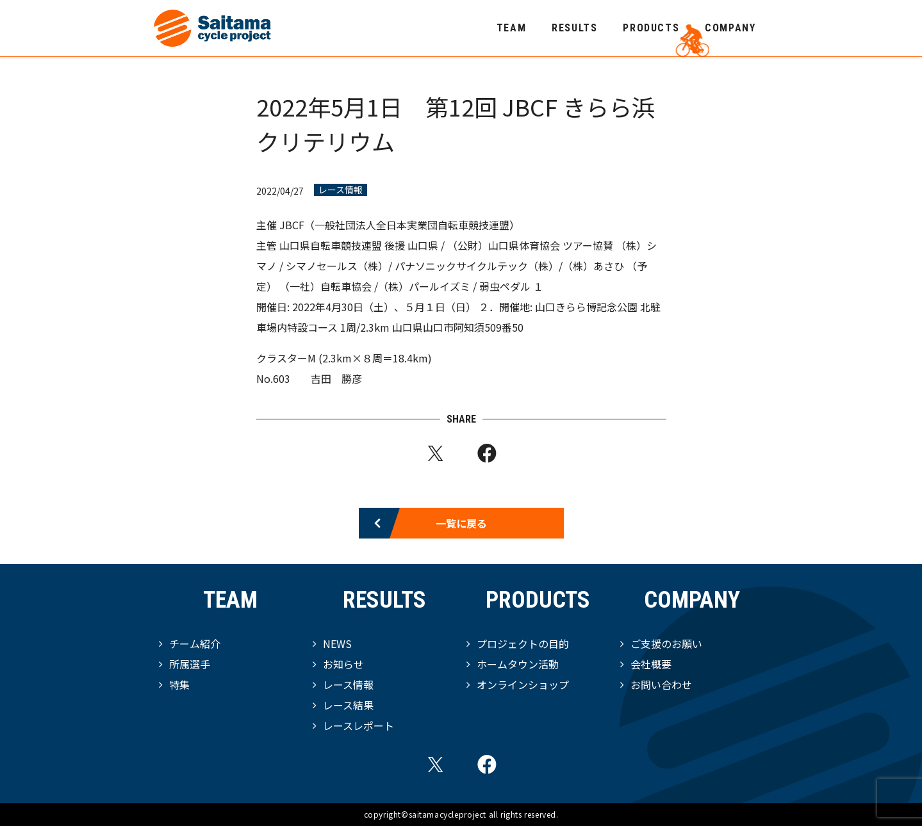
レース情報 (340, 190)
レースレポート (358, 725)
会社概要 (650, 664)
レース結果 (348, 705)
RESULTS (574, 28)
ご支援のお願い (666, 643)
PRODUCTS (651, 28)
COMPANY (730, 28)
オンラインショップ (523, 684)
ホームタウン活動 (518, 664)
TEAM (511, 28)
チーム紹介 (194, 643)
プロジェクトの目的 (523, 643)
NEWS (337, 643)
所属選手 (189, 664)
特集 (179, 684)
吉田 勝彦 (336, 378)
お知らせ (343, 664)
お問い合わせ (661, 684)
